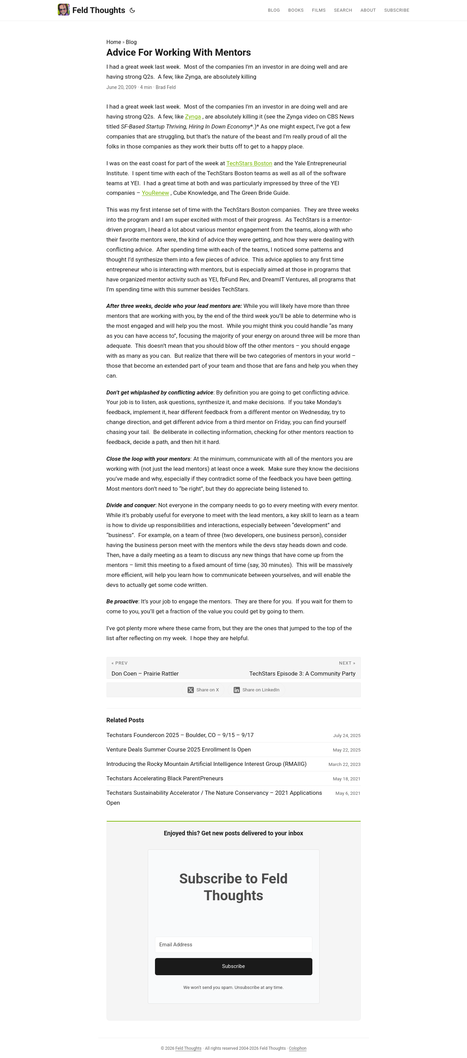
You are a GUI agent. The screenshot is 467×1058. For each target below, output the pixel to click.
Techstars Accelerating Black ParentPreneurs (165, 778)
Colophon (298, 1048)
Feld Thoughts (91, 10)
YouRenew (155, 192)
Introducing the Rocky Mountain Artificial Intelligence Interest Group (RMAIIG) (207, 763)
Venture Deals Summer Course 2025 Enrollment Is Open (179, 749)
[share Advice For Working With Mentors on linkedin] (257, 690)
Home (114, 42)
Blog (131, 42)
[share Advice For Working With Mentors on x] (202, 690)
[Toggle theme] (132, 10)
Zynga (193, 116)
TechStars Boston (249, 163)
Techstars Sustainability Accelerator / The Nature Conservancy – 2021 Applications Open (214, 797)
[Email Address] (233, 945)
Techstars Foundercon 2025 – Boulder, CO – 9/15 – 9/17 (180, 735)
